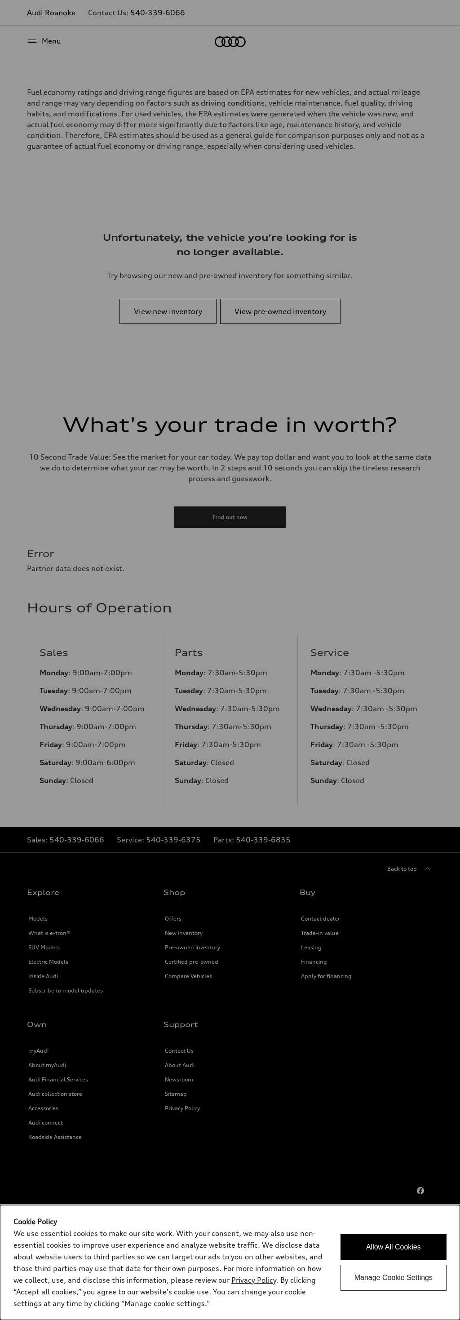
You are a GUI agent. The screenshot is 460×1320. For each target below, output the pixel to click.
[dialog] (230, 1262)
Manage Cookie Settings (393, 1277)
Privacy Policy (253, 1280)
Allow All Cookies (393, 1247)
